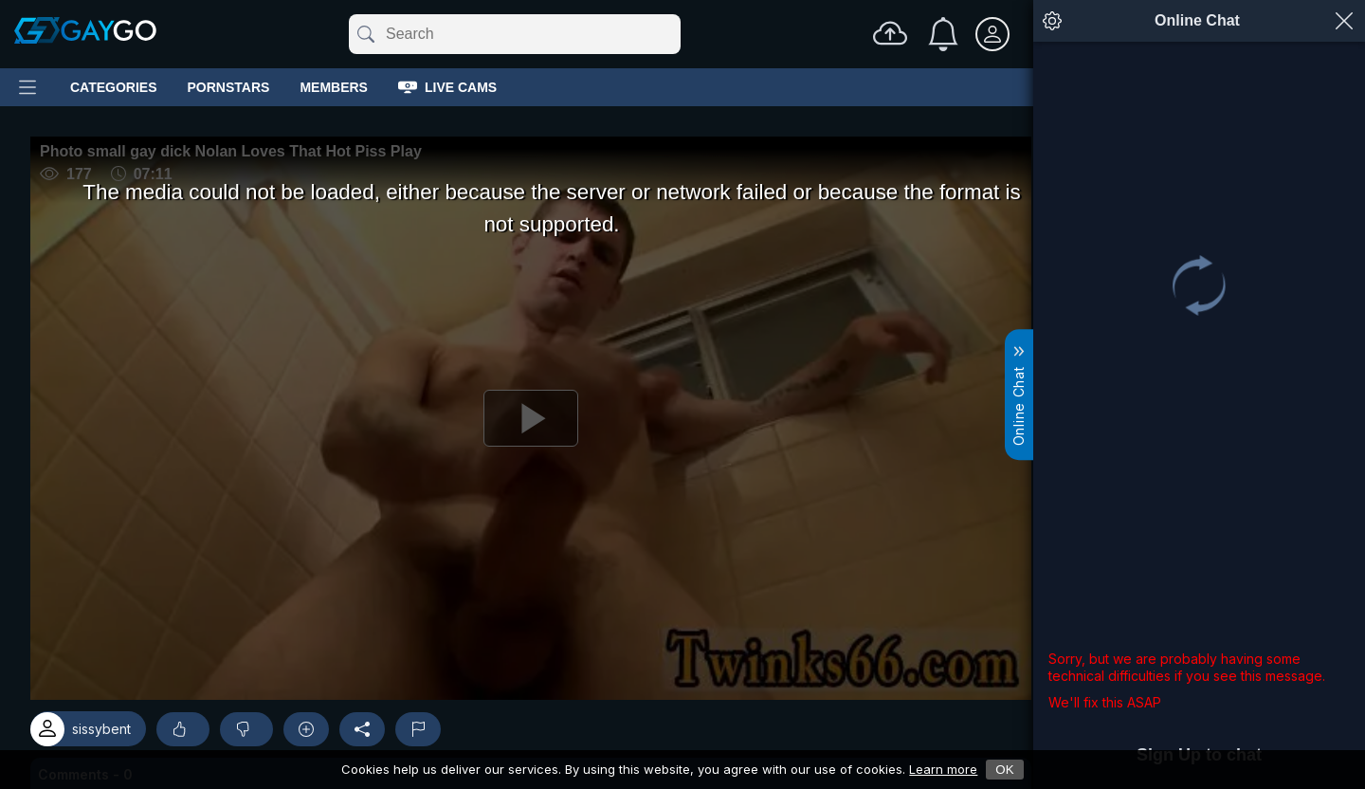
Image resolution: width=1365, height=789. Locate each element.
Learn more (943, 769)
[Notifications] (943, 34)
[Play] (530, 418)
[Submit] (364, 34)
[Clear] (677, 34)
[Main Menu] (27, 87)
